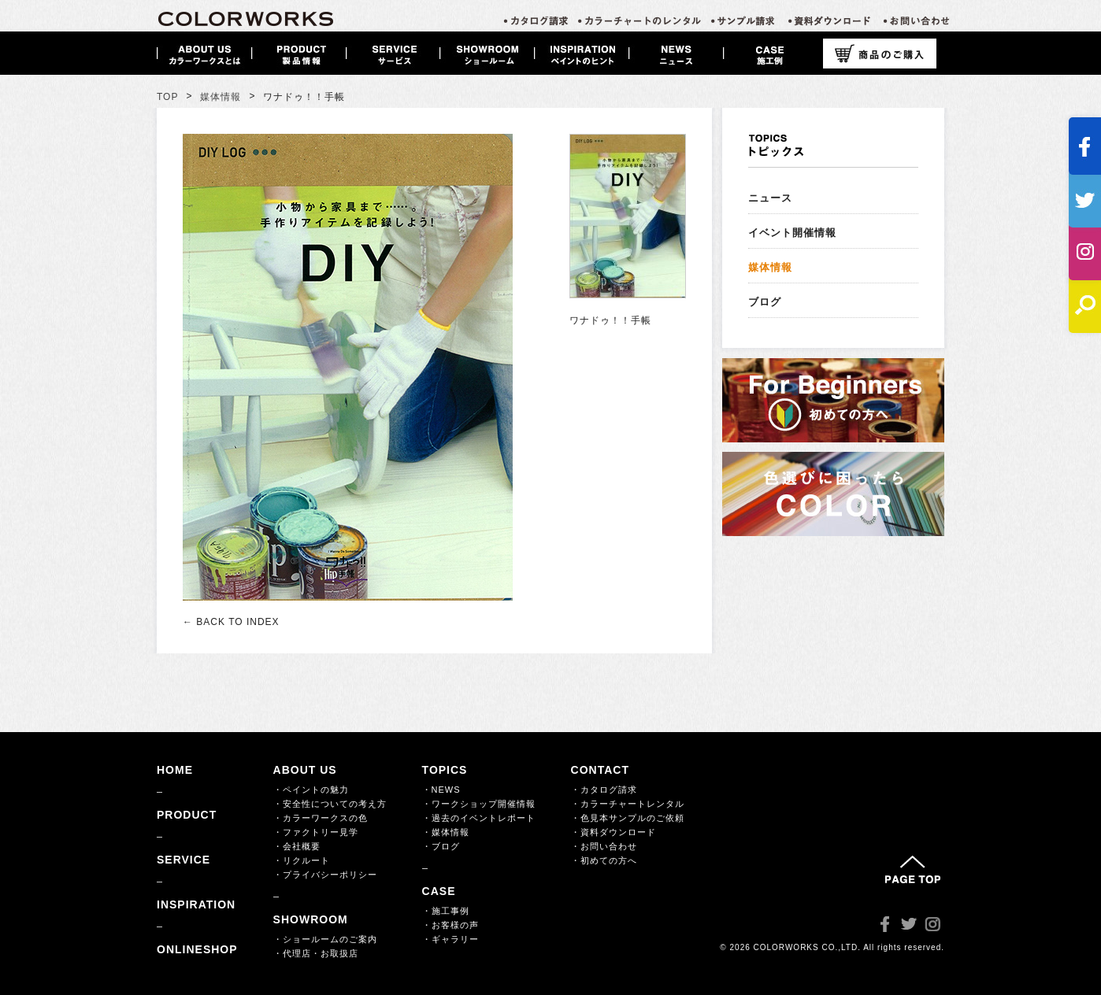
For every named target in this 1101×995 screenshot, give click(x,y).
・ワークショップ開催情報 (479, 803)
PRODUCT (187, 814)
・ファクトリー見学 (315, 832)
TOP (167, 96)
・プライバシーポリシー (325, 874)
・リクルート (301, 860)
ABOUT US (305, 770)
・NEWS (441, 789)
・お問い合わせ (604, 846)
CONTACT (600, 770)
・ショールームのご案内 (325, 939)
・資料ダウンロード (613, 832)
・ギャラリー (450, 939)
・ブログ (441, 846)
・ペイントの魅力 (311, 789)
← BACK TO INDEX (231, 621)
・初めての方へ (604, 860)
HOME (175, 770)
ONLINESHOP (197, 949)
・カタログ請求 (604, 789)
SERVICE (183, 859)
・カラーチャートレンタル (627, 803)
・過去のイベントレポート (479, 818)
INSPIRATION (196, 904)
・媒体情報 (445, 832)
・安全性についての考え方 (330, 803)
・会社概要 (297, 846)
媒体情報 (220, 96)
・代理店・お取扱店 (315, 953)
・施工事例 (445, 910)
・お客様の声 (450, 925)
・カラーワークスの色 (320, 818)
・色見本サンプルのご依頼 (627, 818)
